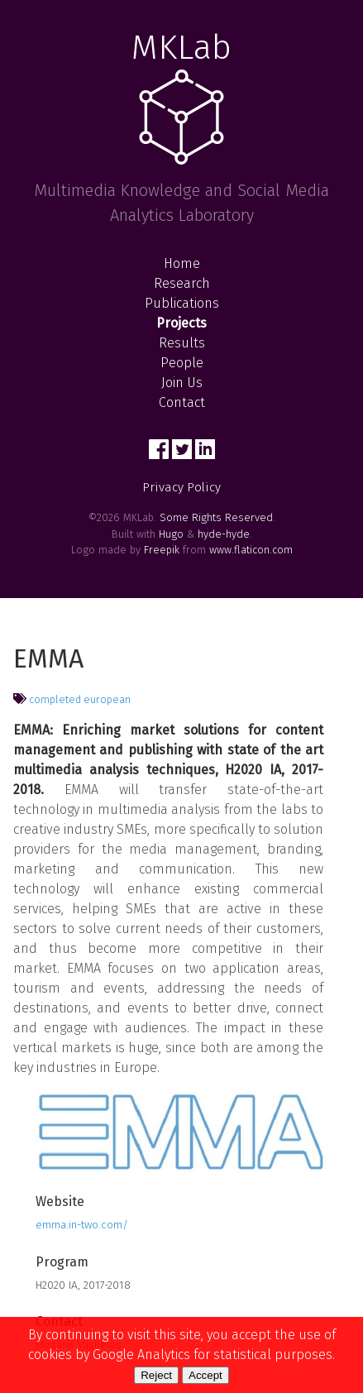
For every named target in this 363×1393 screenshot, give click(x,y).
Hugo (171, 534)
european (107, 699)
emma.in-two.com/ (82, 1225)
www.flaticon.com (251, 549)
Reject (156, 1375)
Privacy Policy (181, 487)
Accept (205, 1375)
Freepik (161, 549)
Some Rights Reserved (216, 517)
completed (55, 699)
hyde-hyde (224, 534)
